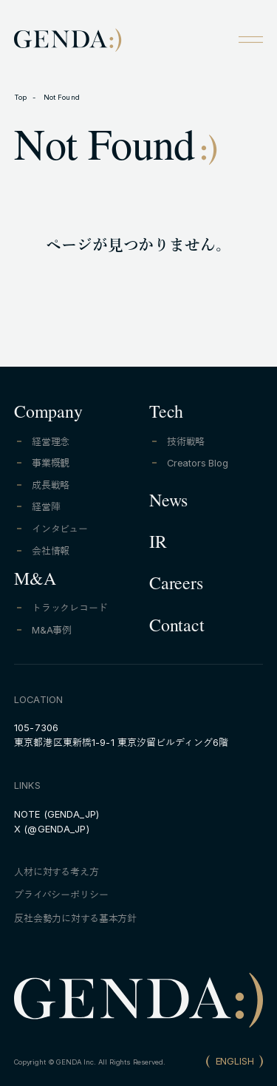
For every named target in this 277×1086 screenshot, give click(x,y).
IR (158, 545)
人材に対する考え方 (56, 872)
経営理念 (50, 441)
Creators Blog (197, 463)
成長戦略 (50, 485)
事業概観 (50, 463)
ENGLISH (235, 1061)
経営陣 (46, 506)
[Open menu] (250, 39)
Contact (176, 628)
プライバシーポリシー (61, 894)
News (168, 503)
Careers (175, 586)
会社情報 (50, 551)
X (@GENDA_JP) (51, 829)
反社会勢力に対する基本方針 (75, 918)
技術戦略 (186, 441)
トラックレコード (70, 608)
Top (20, 97)
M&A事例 (52, 630)
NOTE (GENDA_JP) (56, 814)
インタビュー (60, 528)
